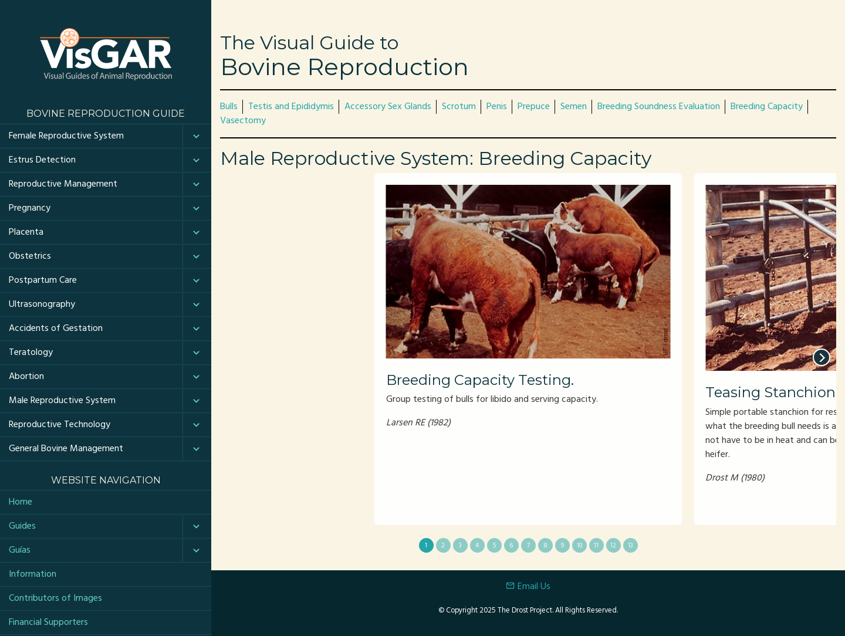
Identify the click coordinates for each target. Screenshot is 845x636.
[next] (821, 357)
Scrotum (459, 106)
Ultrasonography (42, 304)
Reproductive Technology (59, 424)
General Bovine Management (66, 448)
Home (20, 502)
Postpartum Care (43, 280)
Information (32, 574)
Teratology (31, 352)
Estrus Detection (42, 160)
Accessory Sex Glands (387, 106)
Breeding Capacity (767, 106)
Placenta (26, 232)
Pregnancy (29, 208)
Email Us (528, 586)
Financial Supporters (48, 622)
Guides (22, 526)
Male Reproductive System (62, 400)
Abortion (26, 376)
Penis (496, 106)
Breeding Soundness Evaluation (658, 106)
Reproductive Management (63, 184)
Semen (573, 106)
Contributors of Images (55, 598)
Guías (20, 550)
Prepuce (534, 106)
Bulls (229, 106)
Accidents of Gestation (56, 328)
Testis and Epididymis (291, 106)
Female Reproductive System (66, 136)
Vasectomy (243, 120)
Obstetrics (30, 256)
